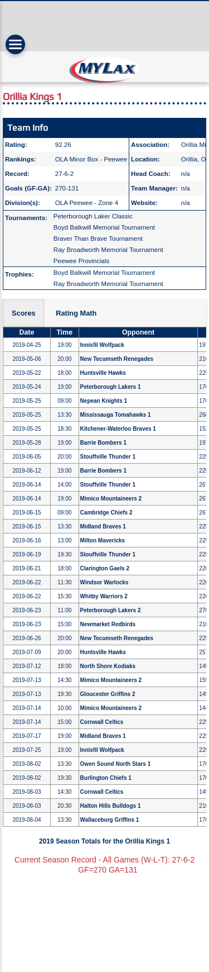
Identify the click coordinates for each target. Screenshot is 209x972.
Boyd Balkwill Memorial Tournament (104, 227)
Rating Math (76, 313)
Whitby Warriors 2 (104, 596)
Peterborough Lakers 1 (110, 387)
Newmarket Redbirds (107, 624)
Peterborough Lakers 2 (110, 610)
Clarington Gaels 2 (104, 568)
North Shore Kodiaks (107, 666)
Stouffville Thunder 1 (107, 457)
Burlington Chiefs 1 (106, 778)
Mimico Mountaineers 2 (111, 498)
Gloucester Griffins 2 (107, 694)
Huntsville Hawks (103, 373)
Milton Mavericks (102, 540)
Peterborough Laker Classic (93, 216)
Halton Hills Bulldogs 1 (110, 806)
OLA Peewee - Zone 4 (86, 202)
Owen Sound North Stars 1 (115, 764)
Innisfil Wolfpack (102, 345)
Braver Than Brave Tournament (98, 238)
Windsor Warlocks (104, 582)
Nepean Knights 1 (103, 401)
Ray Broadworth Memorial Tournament (108, 249)
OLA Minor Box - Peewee (91, 159)
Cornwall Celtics (102, 722)
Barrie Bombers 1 (103, 443)
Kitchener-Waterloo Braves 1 (118, 429)
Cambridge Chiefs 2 (106, 512)
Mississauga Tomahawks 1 (115, 415)
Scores (24, 313)
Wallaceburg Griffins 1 (109, 820)
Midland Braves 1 (103, 526)
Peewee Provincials (82, 261)
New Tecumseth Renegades (117, 359)
